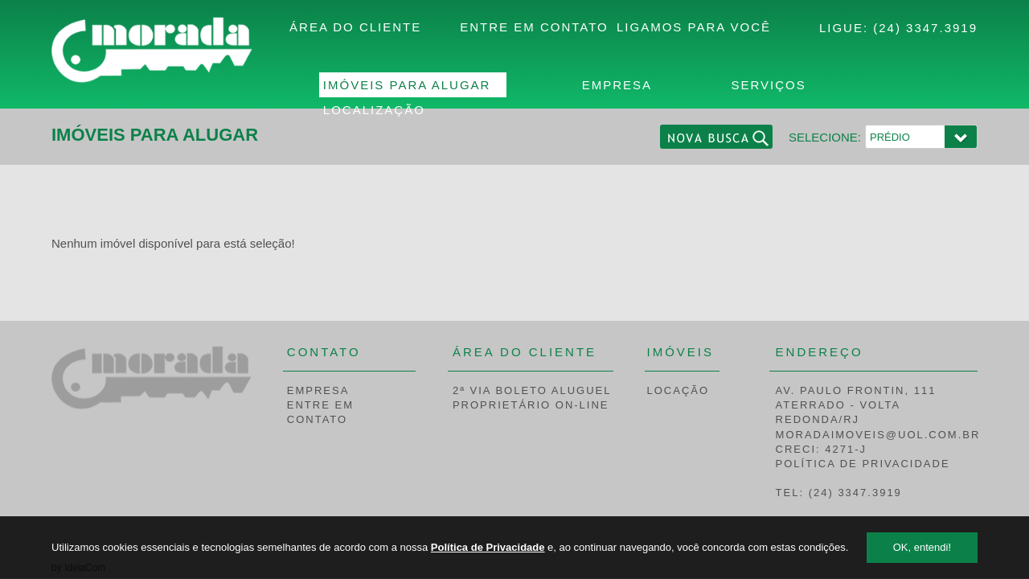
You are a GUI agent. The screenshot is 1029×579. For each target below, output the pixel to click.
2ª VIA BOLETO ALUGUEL (532, 390)
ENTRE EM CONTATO (534, 27)
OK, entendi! (922, 547)
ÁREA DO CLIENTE (355, 27)
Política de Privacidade (488, 547)
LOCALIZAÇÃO (374, 110)
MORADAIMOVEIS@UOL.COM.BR (878, 435)
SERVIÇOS (768, 85)
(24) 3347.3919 (925, 28)
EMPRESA (617, 85)
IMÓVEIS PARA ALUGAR (407, 85)
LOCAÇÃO (678, 390)
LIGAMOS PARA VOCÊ (694, 27)
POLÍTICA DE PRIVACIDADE (863, 464)
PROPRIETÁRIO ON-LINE (531, 405)
